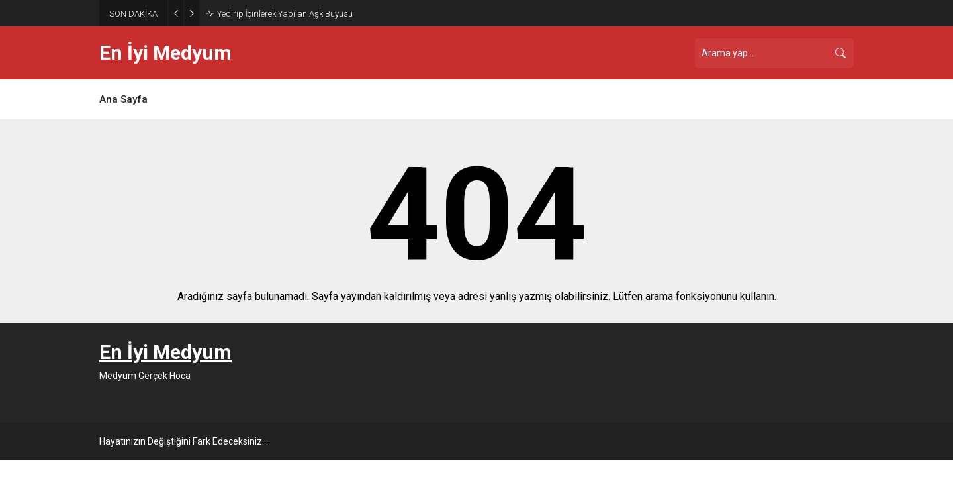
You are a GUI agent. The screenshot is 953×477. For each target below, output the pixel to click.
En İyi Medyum (165, 53)
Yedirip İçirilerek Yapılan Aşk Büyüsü (285, 14)
